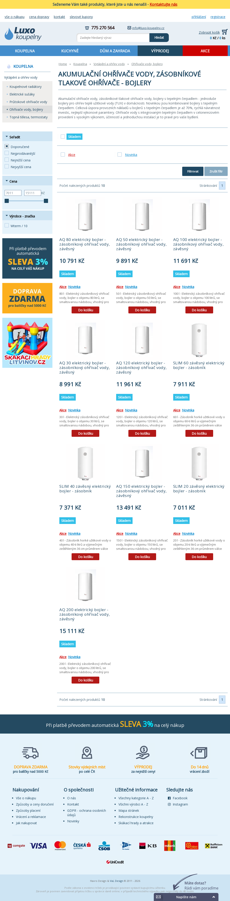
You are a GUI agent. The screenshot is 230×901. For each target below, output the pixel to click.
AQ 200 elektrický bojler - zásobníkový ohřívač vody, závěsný (84, 614)
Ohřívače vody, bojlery (26, 109)
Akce (63, 287)
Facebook (178, 798)
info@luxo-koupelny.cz (148, 28)
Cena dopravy (39, 17)
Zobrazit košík (209, 32)
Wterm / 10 (19, 226)
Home (63, 64)
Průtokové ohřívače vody (28, 102)
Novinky (73, 821)
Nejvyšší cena (21, 167)
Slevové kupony (81, 17)
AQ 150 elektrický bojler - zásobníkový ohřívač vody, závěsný (141, 491)
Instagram (178, 804)
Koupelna (80, 64)
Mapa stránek (128, 810)
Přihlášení (199, 17)
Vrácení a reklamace (31, 817)
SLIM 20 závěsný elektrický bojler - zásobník (199, 489)
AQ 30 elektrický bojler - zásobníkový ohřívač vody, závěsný (84, 367)
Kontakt (59, 17)
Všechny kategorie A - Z (136, 798)
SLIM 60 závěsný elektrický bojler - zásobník (199, 365)
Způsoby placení (28, 810)
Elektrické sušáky (22, 94)
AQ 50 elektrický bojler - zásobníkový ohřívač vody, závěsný (141, 244)
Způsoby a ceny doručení (35, 804)
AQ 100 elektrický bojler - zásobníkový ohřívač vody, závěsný (198, 244)
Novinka (74, 287)
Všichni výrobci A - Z (133, 804)
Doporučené (20, 147)
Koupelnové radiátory (25, 86)
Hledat (156, 36)
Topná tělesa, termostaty (28, 117)
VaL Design (116, 881)
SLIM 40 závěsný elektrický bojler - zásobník (85, 489)
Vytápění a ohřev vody (20, 77)
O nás (71, 798)
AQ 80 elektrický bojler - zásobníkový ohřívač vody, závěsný (84, 244)
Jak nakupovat (26, 823)
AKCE (205, 51)
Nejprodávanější (23, 153)
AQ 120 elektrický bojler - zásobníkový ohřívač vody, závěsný (141, 367)
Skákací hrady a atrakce (136, 823)
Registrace (218, 17)
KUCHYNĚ (70, 51)
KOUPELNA (25, 51)
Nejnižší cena (20, 160)
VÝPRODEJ (160, 51)
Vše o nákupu (14, 17)
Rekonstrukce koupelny (135, 817)
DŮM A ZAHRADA (115, 51)
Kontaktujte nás (163, 4)
